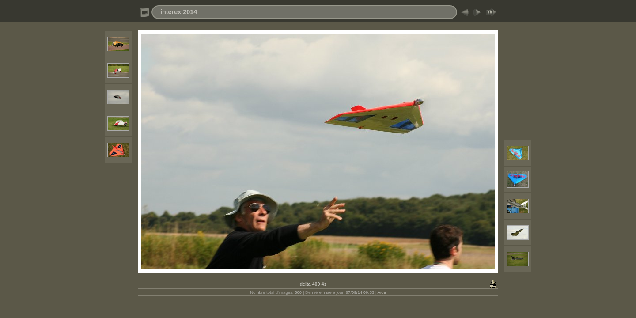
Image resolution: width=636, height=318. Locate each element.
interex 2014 (178, 11)
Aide (382, 292)
